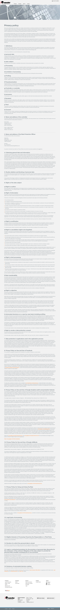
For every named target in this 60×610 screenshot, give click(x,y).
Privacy (13, 608)
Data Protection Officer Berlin (35, 570)
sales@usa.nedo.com (30, 602)
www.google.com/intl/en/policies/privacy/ (15, 435)
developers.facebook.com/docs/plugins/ (12, 367)
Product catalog (40, 598)
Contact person (51, 598)
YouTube (48, 583)
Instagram (48, 582)
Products (15, 3)
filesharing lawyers (14, 571)
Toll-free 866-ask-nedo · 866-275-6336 (29, 598)
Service (24, 3)
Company (19, 3)
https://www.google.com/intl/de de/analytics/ (12, 438)
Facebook (48, 584)
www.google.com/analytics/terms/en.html (31, 435)
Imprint (10, 608)
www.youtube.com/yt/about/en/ (9, 499)
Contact (28, 3)
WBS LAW (21, 571)
